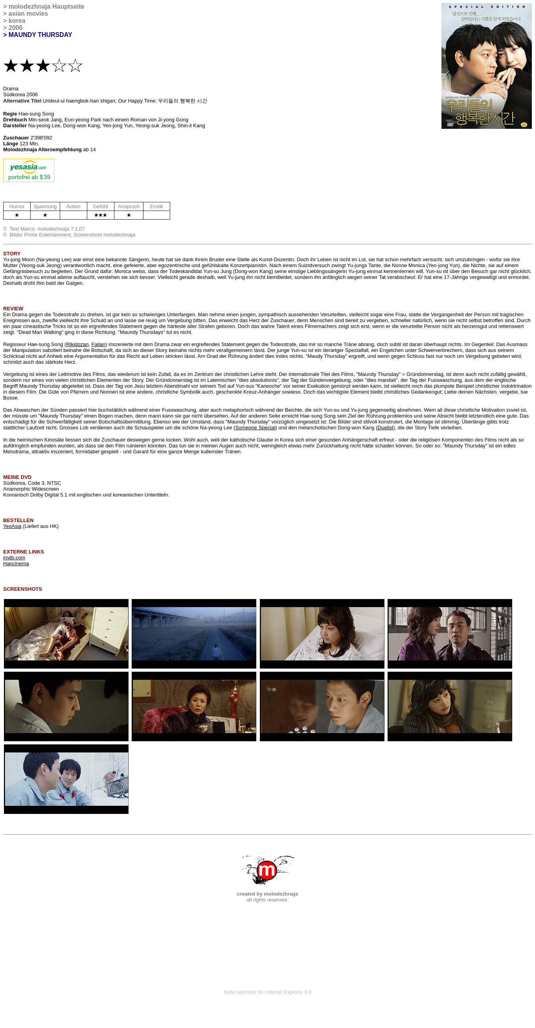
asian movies (28, 13)
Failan (98, 344)
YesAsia (12, 526)
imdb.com (14, 558)
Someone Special (255, 428)
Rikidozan (77, 344)
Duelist (385, 428)
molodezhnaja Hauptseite (47, 6)
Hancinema (16, 563)
